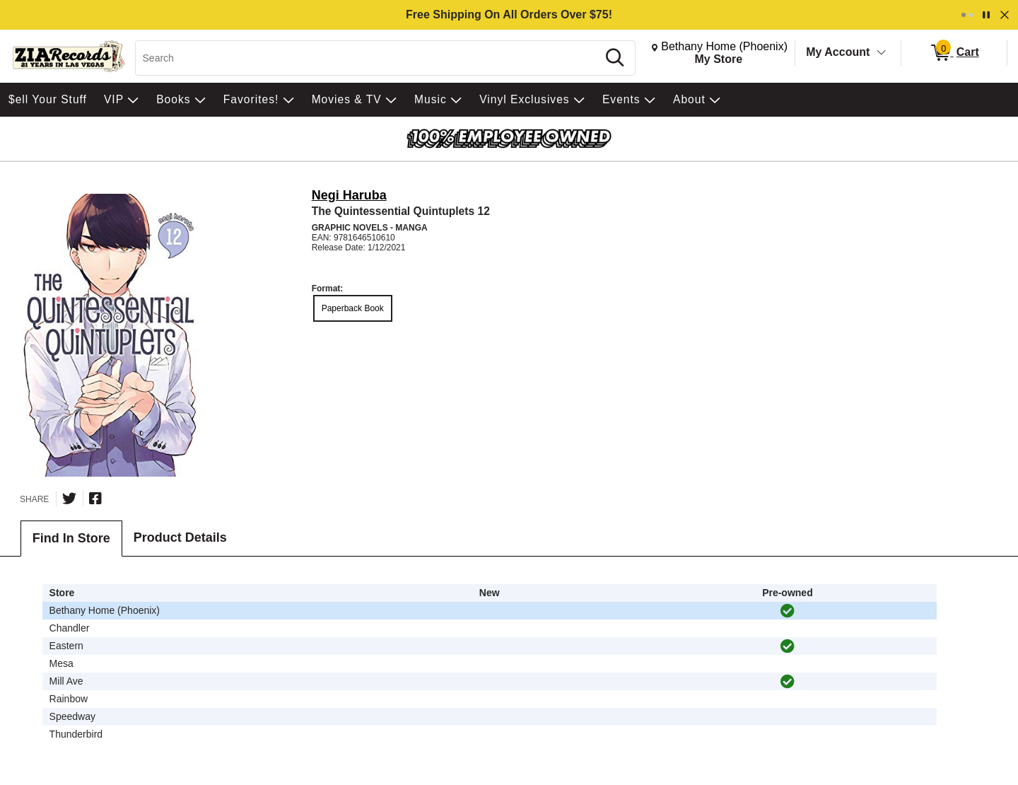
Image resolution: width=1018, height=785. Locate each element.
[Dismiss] (1004, 14)
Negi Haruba (349, 195)
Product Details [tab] (180, 537)
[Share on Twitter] (69, 499)
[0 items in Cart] (954, 53)
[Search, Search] (369, 58)
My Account (838, 52)
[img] (787, 611)
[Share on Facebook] (95, 499)
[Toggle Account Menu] (881, 53)
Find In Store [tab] (71, 538)
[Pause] (986, 14)
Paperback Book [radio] (353, 308)
